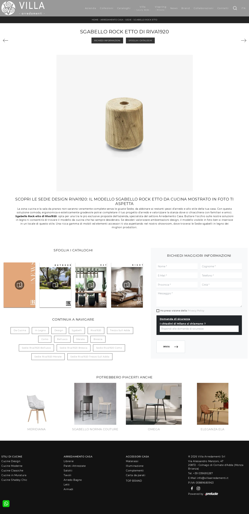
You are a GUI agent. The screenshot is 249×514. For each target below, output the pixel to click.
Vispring (160, 8)
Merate (80, 339)
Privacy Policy (196, 310)
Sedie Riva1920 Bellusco (36, 347)
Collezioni (106, 8)
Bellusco (62, 339)
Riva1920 (96, 330)
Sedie (128, 20)
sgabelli (77, 330)
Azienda (90, 8)
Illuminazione (134, 465)
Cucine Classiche (12, 470)
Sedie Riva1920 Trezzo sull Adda (89, 356)
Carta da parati (135, 475)
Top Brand (134, 480)
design (58, 330)
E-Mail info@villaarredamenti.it (208, 478)
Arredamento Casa (111, 20)
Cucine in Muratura (13, 475)
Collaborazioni (203, 8)
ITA (243, 8)
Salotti (68, 470)
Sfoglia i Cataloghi (140, 40)
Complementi (135, 470)
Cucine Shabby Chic (14, 479)
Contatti (223, 8)
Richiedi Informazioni (107, 40)
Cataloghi (124, 8)
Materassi (132, 461)
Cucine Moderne (11, 465)
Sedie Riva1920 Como (109, 347)
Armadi (68, 489)
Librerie (68, 461)
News (174, 8)
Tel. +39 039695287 (200, 473)
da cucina (20, 330)
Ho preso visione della (182, 310)
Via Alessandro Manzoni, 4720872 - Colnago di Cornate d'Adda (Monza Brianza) (215, 465)
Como (44, 339)
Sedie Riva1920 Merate (48, 356)
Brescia (98, 339)
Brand (185, 8)
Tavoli (67, 475)
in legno (40, 330)
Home (95, 20)
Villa (142, 8)
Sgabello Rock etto (145, 20)
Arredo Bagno (73, 479)
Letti (67, 484)
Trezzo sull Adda (120, 330)
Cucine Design (10, 461)
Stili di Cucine (11, 456)
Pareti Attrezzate (75, 465)
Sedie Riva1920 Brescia (73, 347)
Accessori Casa (137, 456)
